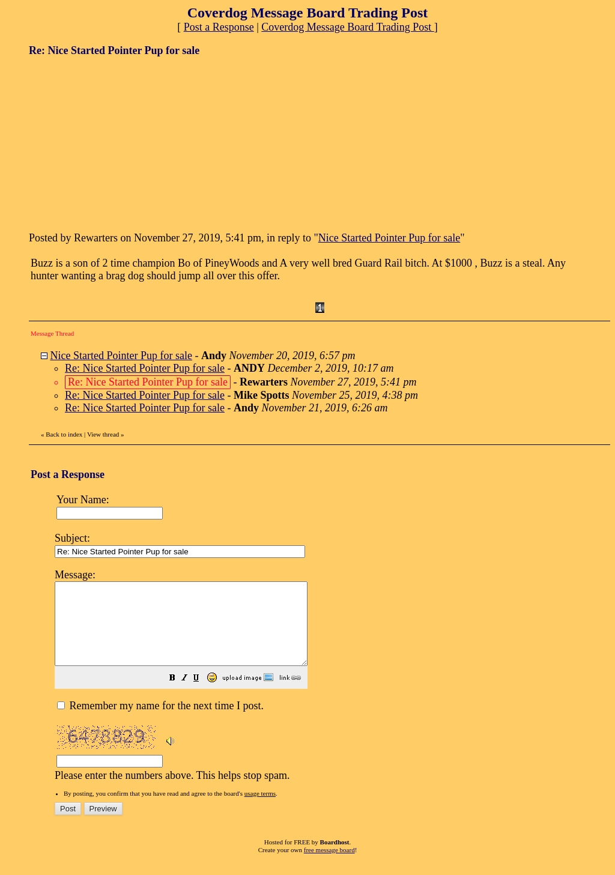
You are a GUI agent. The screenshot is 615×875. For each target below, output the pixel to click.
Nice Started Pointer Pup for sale (389, 238)
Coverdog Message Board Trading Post (347, 27)
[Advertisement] (119, 143)
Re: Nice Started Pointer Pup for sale (145, 368)
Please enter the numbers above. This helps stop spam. (328, 681)
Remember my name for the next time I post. (160, 722)
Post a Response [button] (219, 27)
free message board (329, 866)
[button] (202, 695)
